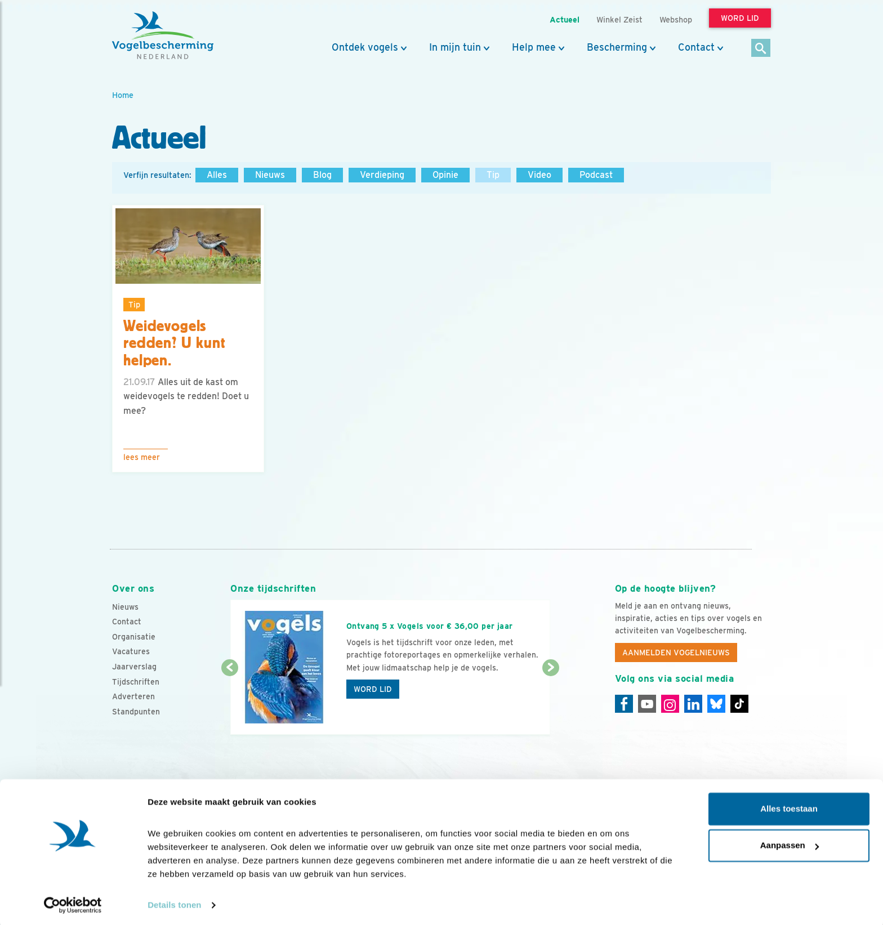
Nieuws (270, 174)
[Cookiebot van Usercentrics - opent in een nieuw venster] (73, 903)
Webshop (675, 19)
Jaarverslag (134, 666)
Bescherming (617, 47)
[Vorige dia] (229, 702)
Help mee (534, 47)
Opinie (445, 174)
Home (122, 95)
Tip (493, 174)
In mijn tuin (455, 47)
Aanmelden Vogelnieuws (676, 652)
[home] (162, 35)
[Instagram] (670, 704)
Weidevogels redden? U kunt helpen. (174, 343)
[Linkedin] (693, 704)
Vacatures (131, 651)
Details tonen (174, 903)
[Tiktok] (739, 704)
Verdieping (382, 174)
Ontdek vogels (365, 47)
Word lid (373, 689)
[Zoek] (761, 49)
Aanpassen (789, 843)
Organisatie (133, 636)
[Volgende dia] (550, 702)
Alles (217, 174)
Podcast (596, 174)
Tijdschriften (135, 681)
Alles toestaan (789, 806)
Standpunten (136, 711)
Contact (696, 47)
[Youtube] (647, 704)
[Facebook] (624, 704)
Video (539, 174)
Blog (322, 174)
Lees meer (141, 457)
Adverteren (133, 696)
